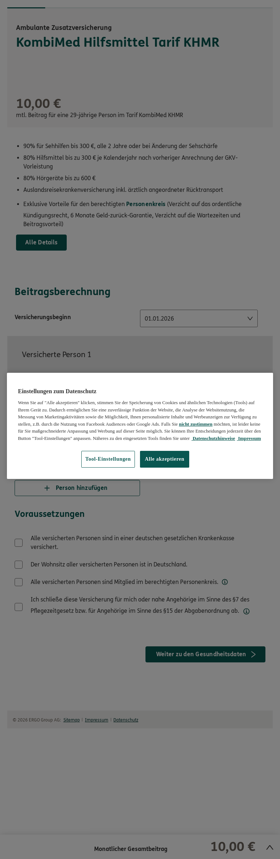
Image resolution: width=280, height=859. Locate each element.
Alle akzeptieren (164, 459)
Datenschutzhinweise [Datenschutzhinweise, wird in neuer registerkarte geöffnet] (213, 438)
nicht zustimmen (196, 424)
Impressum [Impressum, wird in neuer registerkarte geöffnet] (249, 438)
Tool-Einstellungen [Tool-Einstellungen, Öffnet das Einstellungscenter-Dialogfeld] (108, 459)
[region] (140, 426)
